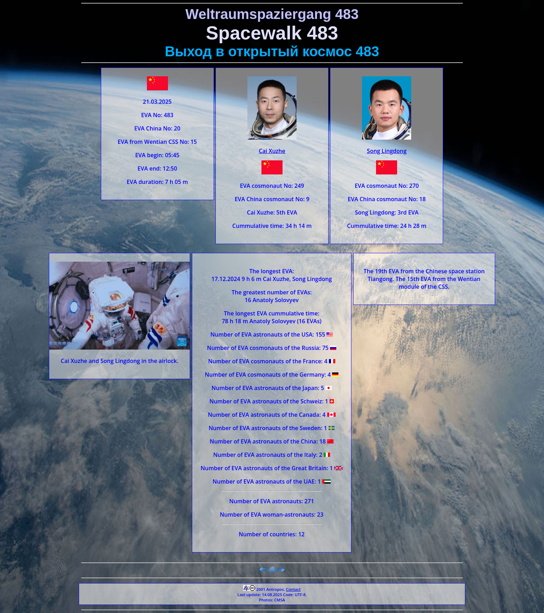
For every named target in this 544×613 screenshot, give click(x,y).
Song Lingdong (387, 151)
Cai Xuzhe (272, 151)
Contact (293, 589)
